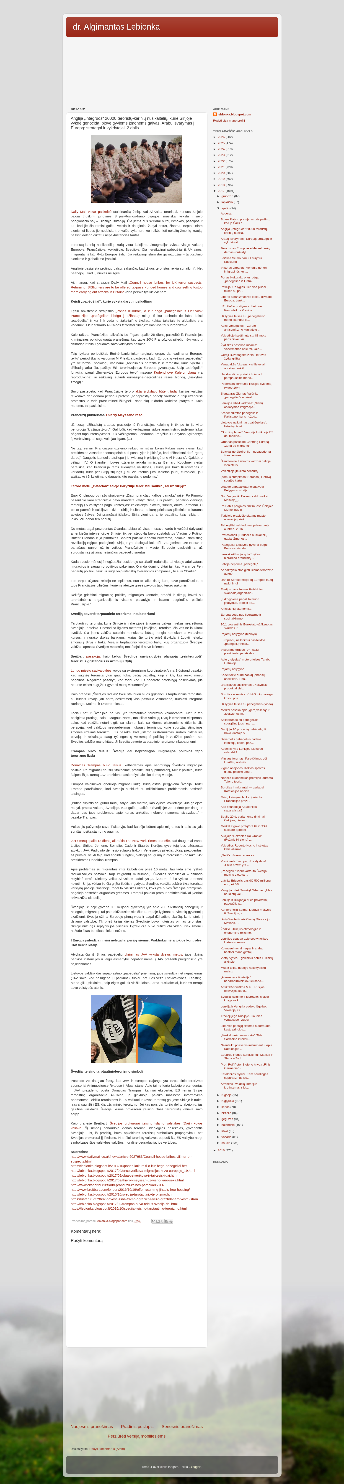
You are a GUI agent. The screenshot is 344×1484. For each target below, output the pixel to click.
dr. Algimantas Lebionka (116, 26)
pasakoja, (92, 656)
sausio (226, 1143)
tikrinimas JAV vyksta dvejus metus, (154, 954)
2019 (221, 179)
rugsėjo (227, 1095)
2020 (221, 173)
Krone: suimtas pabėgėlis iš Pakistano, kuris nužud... (239, 414)
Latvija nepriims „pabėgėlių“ (239, 564)
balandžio (229, 1125)
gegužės (228, 1119)
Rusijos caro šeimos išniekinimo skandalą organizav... (242, 591)
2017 (221, 191)
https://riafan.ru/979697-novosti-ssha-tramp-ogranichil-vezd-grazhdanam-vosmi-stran (134, 1199)
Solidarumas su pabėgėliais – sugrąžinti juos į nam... (241, 721)
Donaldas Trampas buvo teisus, (96, 765)
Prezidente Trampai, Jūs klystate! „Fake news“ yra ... (243, 863)
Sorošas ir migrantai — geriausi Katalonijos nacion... (242, 789)
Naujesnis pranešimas (92, 1426)
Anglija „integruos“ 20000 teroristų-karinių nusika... (244, 230)
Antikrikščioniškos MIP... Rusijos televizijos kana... (242, 988)
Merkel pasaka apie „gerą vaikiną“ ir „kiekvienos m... (245, 711)
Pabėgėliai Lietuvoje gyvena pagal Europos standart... (244, 546)
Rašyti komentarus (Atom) (107, 1449)
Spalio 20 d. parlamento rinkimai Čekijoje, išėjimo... (243, 818)
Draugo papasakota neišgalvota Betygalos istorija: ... (242, 488)
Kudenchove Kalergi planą (176, 372)
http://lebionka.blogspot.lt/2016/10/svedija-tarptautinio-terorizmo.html (122, 1194)
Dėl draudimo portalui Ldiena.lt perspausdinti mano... (241, 376)
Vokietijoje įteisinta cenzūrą (239, 471)
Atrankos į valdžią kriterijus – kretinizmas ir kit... (240, 1085)
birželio (227, 1113)
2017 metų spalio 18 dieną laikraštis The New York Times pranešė (120, 841)
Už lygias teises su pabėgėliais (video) (247, 704)
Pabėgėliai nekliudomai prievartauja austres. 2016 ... (245, 527)
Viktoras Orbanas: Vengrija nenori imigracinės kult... (244, 269)
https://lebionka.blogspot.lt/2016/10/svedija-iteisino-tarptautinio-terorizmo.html (129, 1208)
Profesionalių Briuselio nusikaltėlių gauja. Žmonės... (244, 536)
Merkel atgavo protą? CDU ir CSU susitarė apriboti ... (244, 827)
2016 (221, 1150)
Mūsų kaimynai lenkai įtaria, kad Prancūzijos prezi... (242, 799)
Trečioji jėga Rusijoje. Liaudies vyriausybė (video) (241, 1017)
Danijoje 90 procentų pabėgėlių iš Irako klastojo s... (243, 731)
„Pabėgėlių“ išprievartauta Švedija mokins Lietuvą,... (244, 872)
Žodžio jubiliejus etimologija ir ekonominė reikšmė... (241, 930)
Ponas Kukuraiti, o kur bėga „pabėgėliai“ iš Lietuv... (240, 279)
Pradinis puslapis (137, 1426)
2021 (221, 167)
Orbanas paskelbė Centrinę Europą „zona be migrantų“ (245, 443)
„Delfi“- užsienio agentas (237, 855)
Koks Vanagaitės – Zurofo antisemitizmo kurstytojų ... (240, 327)
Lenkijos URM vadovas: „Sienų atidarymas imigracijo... (242, 404)
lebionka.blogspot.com (234, 114)
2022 (221, 161)
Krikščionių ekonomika (236, 608)
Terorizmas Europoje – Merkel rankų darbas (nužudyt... (245, 250)
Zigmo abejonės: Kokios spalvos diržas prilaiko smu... (243, 769)
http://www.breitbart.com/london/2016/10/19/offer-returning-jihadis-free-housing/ (130, 1189)
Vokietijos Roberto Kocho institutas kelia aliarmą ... (244, 847)
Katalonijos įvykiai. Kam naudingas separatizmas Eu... (244, 1075)
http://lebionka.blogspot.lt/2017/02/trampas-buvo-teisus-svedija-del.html (124, 1204)
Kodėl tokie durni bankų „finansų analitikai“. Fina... (243, 676)
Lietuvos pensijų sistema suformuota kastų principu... (245, 1027)
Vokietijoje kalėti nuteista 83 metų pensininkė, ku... (243, 337)
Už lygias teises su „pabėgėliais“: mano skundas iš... (243, 317)
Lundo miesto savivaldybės (91, 670)
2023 (221, 155)
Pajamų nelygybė (232, 669)
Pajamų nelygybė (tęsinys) (239, 634)
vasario (227, 1137)
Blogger (195, 1467)
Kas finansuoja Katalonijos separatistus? (239, 808)
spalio (226, 208)
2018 (221, 185)
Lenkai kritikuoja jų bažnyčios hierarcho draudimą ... (241, 556)
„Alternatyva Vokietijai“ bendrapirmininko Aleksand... (242, 979)
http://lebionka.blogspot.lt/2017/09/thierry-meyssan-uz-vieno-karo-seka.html (127, 1180)
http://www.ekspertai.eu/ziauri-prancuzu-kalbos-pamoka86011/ (117, 1185)
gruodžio (228, 196)
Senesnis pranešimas (182, 1426)
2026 (221, 137)
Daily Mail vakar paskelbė (91, 212)
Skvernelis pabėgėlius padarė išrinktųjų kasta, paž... (241, 741)
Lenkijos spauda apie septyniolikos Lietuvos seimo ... (244, 940)
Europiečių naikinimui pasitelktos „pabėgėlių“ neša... (243, 641)
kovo (225, 1131)
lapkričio (228, 202)
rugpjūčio (228, 1101)
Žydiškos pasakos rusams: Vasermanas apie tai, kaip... (241, 346)
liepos (226, 1107)
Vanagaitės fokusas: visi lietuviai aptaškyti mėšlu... (243, 366)
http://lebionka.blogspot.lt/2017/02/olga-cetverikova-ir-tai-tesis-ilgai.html (124, 1175)
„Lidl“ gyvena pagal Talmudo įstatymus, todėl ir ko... (240, 600)
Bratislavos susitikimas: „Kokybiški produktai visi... (244, 686)
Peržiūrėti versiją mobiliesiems (137, 1436)
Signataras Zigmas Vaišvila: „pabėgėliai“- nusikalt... (240, 395)
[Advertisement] (172, 71)
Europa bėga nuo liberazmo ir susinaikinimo (241, 616)
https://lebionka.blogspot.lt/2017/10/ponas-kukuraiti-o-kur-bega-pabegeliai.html (130, 1166)
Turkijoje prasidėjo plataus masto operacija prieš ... (243, 517)
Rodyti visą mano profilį (229, 120)
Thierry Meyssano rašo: (125, 415)
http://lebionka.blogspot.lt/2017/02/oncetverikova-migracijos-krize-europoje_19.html (133, 1171)
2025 (221, 143)
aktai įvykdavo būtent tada (156, 391)
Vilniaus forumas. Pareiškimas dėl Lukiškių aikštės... (244, 760)
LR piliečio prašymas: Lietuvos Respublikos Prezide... (241, 308)
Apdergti (226, 213)
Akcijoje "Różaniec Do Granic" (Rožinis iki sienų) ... (241, 837)
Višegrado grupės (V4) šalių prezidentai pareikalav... (240, 651)
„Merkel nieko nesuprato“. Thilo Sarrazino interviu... (242, 1037)
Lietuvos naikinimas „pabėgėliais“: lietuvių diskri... (244, 424)
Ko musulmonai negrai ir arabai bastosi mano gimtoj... (242, 950)
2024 (221, 149)
